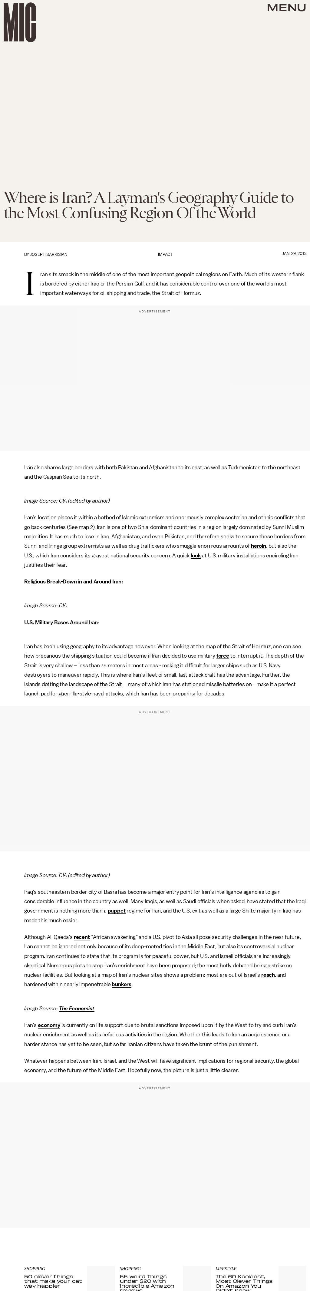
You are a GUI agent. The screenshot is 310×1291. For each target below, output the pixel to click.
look (196, 555)
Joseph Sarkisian (48, 254)
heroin (258, 546)
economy (49, 1025)
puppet (117, 910)
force (222, 656)
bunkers (121, 984)
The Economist (76, 1008)
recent (82, 937)
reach (268, 975)
